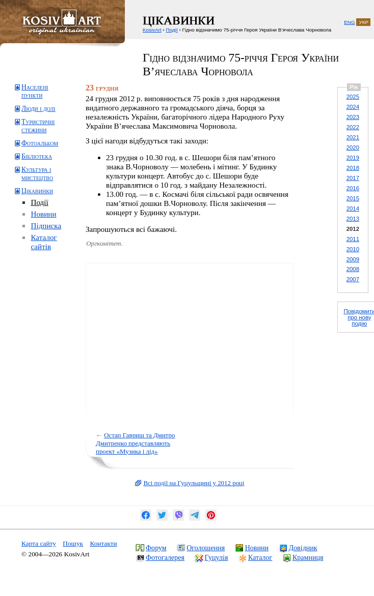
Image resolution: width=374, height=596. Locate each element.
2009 (352, 259)
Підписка (46, 225)
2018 (352, 168)
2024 (352, 107)
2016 (352, 188)
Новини (43, 214)
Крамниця (307, 557)
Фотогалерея (165, 557)
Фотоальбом (39, 143)
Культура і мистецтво (37, 174)
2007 (352, 279)
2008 (352, 269)
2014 (352, 208)
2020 (352, 147)
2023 (352, 117)
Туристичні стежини (38, 126)
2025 (352, 97)
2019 (352, 158)
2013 (352, 219)
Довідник (303, 548)
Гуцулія (216, 557)
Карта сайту (38, 543)
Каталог (260, 557)
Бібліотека (36, 156)
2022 (352, 127)
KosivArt (152, 30)
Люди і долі (38, 108)
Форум (156, 548)
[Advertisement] (54, 298)
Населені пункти (34, 91)
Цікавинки (37, 191)
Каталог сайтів (44, 242)
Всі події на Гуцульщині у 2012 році (193, 483)
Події (39, 202)
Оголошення (205, 548)
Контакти (103, 543)
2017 (352, 178)
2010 (352, 249)
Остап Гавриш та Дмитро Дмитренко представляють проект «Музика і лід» (135, 443)
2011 (352, 239)
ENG (349, 22)
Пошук (73, 543)
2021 (352, 137)
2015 (352, 198)
